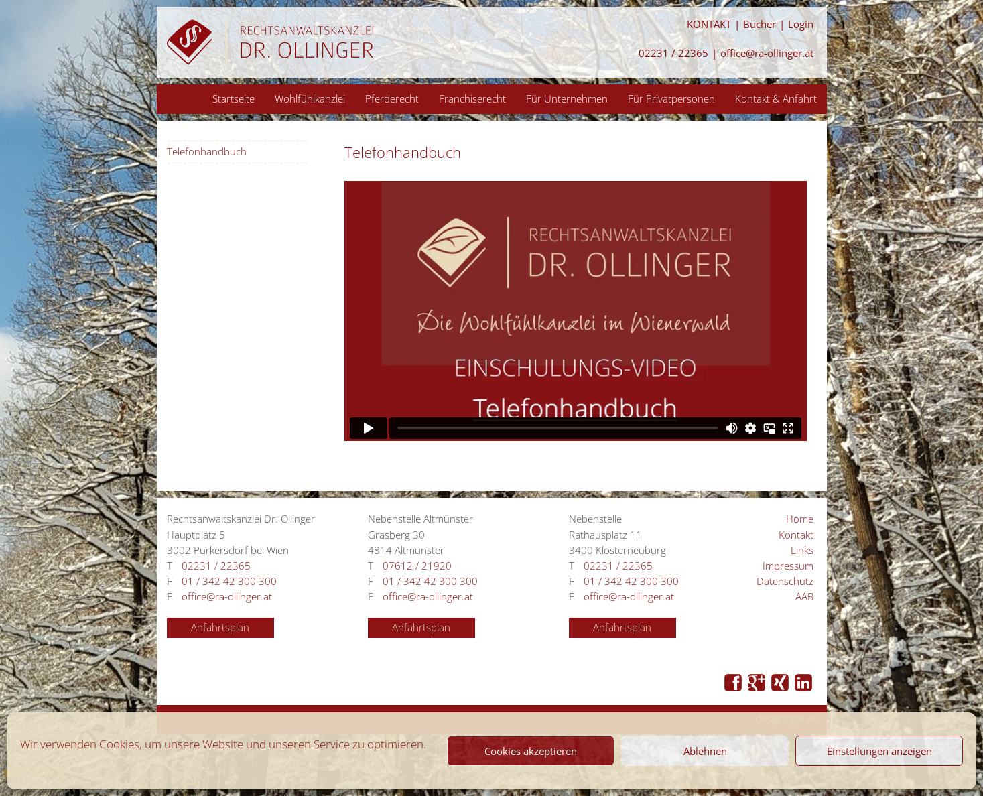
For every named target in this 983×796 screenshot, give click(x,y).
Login (800, 24)
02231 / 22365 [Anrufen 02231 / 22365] (673, 53)
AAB (804, 596)
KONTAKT (709, 24)
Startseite (233, 98)
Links (802, 550)
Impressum (788, 565)
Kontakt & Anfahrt (776, 98)
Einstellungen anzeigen (879, 751)
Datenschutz (785, 581)
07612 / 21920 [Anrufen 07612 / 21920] (417, 565)
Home (799, 519)
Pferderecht (392, 98)
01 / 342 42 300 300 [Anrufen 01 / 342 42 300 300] (229, 581)
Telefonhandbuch (207, 151)
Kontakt (796, 535)
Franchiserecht (472, 98)
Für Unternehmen (567, 98)
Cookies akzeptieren (530, 751)
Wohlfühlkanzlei (310, 98)
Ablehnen (705, 751)
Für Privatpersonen (671, 98)
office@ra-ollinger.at (766, 53)
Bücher (759, 24)
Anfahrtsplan (220, 627)
